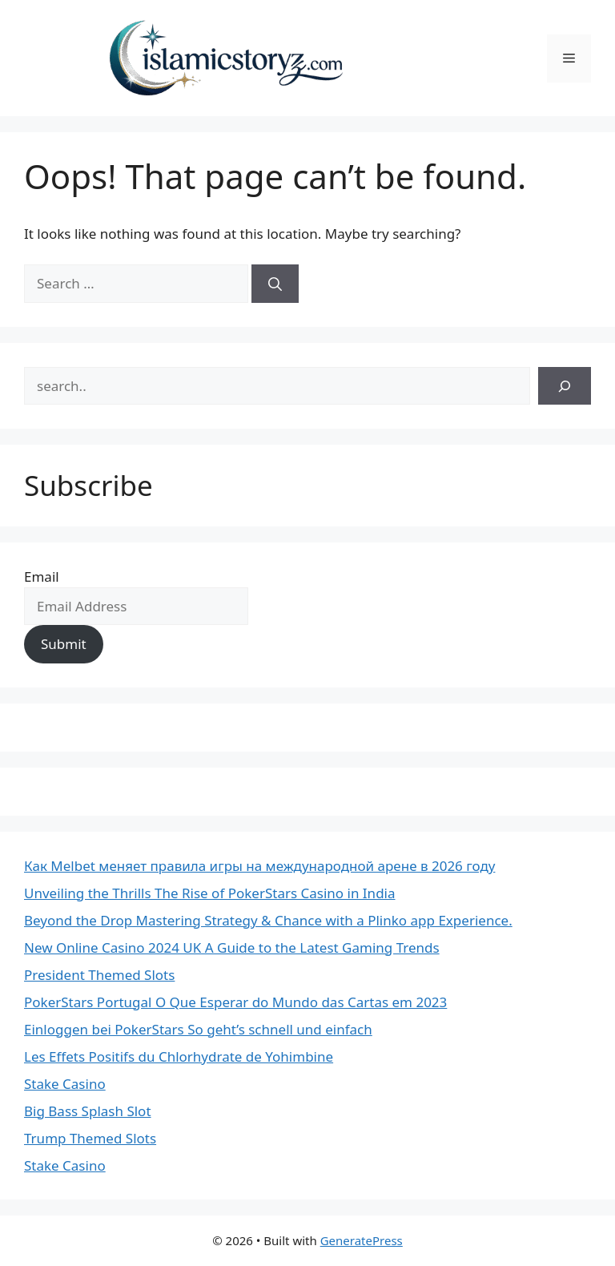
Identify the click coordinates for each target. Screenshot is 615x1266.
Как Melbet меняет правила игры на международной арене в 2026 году (259, 866)
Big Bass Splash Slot (87, 1111)
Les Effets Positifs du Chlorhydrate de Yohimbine (178, 1056)
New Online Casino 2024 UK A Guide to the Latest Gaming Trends (232, 947)
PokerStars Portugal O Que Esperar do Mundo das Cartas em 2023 (235, 1002)
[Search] (275, 283)
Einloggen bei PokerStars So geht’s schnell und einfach (198, 1029)
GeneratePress (361, 1240)
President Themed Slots (99, 975)
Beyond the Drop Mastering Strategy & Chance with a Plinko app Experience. (268, 920)
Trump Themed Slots (90, 1138)
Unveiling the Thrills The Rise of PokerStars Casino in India (210, 893)
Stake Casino (65, 1083)
